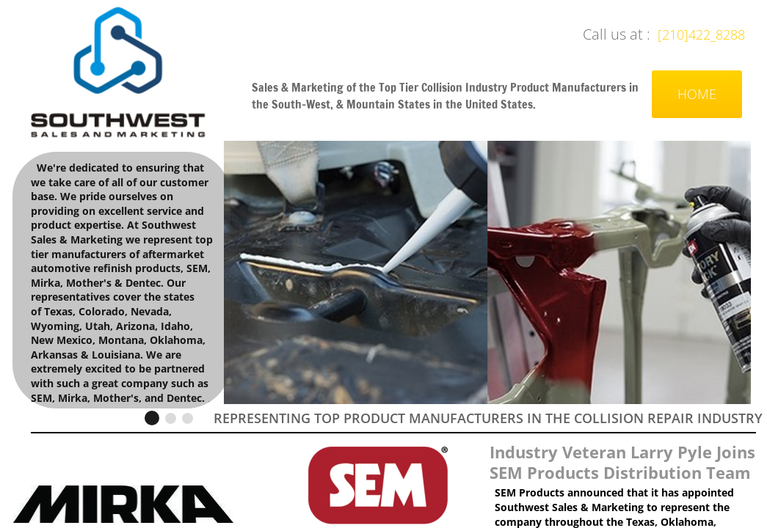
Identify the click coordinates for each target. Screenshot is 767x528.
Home (696, 94)
